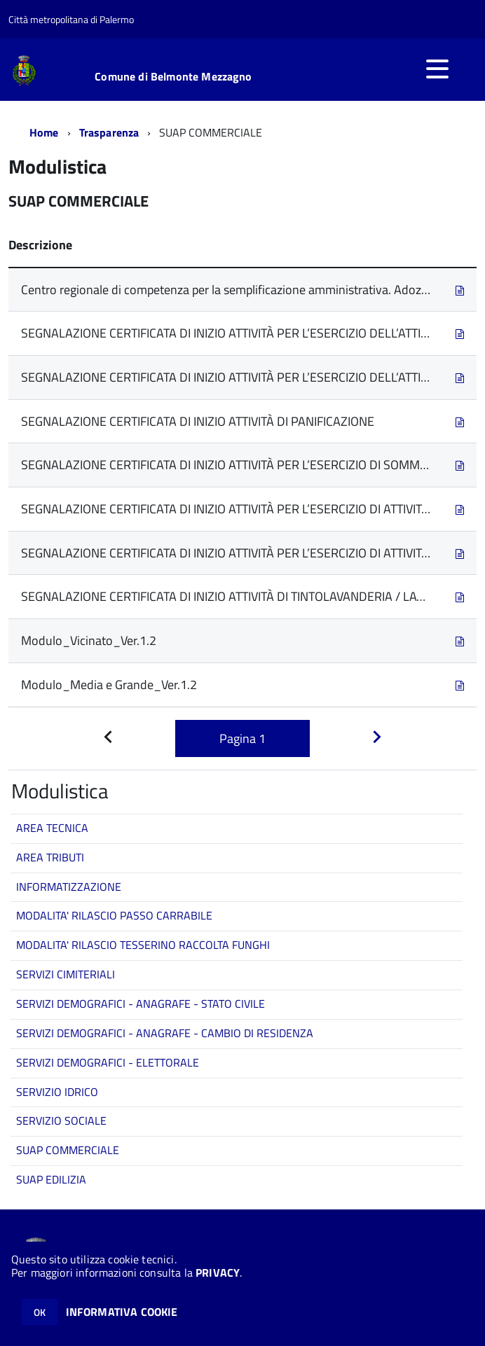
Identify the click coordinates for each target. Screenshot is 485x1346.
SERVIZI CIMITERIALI (65, 974)
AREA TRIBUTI (50, 857)
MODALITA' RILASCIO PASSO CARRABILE (114, 915)
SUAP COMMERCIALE (67, 1150)
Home (44, 132)
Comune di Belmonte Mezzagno (173, 76)
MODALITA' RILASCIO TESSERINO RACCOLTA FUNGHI (143, 944)
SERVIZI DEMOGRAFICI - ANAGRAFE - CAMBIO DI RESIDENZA (164, 1033)
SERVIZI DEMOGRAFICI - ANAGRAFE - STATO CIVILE (140, 1003)
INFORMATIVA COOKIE (122, 1311)
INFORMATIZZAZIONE (68, 886)
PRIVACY (218, 1272)
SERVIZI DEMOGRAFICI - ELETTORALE (107, 1062)
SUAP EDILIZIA (51, 1179)
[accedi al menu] (437, 68)
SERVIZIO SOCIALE (61, 1120)
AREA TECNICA (52, 827)
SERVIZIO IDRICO (57, 1091)
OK (40, 1312)
